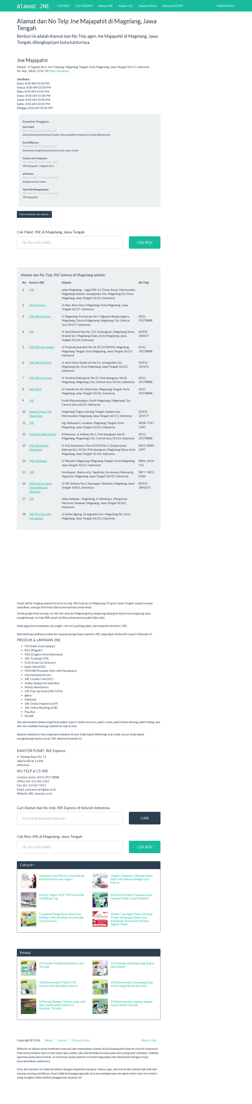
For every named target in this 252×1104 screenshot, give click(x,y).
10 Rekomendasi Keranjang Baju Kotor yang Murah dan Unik (132, 984)
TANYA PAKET (225, 5)
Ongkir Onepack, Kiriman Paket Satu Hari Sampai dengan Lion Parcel (132, 879)
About (49, 1040)
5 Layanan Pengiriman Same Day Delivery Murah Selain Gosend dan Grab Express (61, 917)
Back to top (149, 1040)
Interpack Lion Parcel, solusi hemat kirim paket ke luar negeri (61, 877)
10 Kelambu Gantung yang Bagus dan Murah (132, 964)
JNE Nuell (35, 389)
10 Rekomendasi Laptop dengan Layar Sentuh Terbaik (132, 1003)
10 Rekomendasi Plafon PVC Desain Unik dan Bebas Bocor (58, 984)
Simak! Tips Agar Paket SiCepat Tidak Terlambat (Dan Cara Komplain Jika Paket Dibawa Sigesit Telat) (132, 919)
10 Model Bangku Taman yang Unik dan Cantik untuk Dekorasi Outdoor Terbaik (62, 1005)
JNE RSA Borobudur (41, 347)
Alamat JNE (105, 5)
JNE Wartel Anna (40, 316)
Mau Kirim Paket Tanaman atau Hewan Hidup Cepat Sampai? (131, 896)
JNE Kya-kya (37, 305)
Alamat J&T (126, 5)
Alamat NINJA (148, 5)
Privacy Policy (81, 1040)
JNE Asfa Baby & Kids (42, 434)
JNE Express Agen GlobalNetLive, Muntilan (40, 487)
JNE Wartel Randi (40, 362)
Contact (62, 1040)
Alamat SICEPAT (172, 5)
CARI (145, 818)
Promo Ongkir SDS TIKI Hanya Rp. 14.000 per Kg (62, 896)
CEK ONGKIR (83, 5)
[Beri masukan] (59, 71)
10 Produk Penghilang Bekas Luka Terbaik (61, 964)
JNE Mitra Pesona (40, 378)
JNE (31, 289)
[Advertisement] (88, 571)
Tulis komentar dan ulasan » (34, 214)
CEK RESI (63, 5)
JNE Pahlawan (38, 461)
